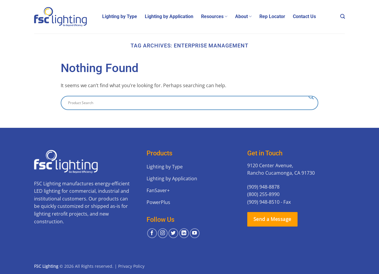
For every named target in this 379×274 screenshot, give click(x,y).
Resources (214, 17)
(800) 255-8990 (263, 194)
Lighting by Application (169, 16)
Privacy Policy (131, 266)
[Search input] (187, 103)
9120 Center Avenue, (270, 165)
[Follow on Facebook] (152, 233)
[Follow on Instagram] (163, 233)
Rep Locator (272, 16)
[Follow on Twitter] (173, 233)
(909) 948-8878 (263, 187)
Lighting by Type (119, 16)
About (243, 17)
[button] (342, 16)
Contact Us (304, 16)
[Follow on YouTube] (195, 233)
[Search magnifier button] (311, 97)
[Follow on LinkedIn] (184, 233)
